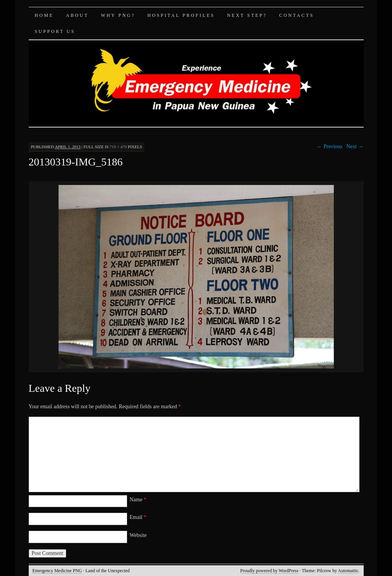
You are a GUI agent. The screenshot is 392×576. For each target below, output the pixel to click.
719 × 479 (118, 146)
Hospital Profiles (181, 15)
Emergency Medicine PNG (57, 570)
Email (138, 517)
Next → (355, 146)
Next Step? (247, 15)
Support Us (55, 31)
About (77, 15)
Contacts (296, 15)
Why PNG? (118, 15)
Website (138, 535)
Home (44, 15)
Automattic (348, 570)
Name (138, 499)
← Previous (330, 146)
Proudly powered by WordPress (269, 570)
